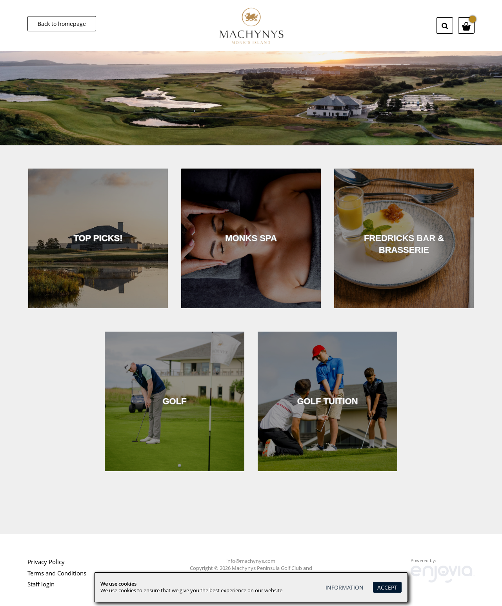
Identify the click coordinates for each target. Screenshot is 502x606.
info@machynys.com (250, 561)
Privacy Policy (46, 562)
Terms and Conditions (56, 573)
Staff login (41, 584)
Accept (387, 587)
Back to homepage (62, 23)
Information (345, 587)
